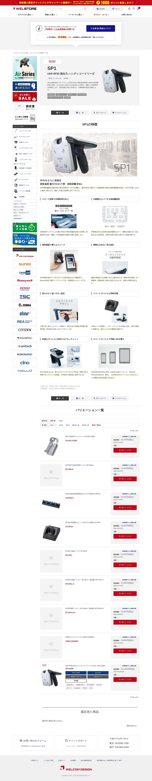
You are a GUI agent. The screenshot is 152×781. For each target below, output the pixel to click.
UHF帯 (66, 78)
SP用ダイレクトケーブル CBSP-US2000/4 (79, 637)
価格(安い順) (75, 425)
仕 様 (80, 113)
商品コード (53, 425)
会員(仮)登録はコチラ (101, 28)
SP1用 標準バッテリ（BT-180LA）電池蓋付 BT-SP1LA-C (84, 608)
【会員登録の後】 (86, 37)
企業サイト (61, 760)
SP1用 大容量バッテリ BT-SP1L (76, 551)
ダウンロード (99, 113)
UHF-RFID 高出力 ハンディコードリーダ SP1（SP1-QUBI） (85, 666)
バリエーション (119, 113)
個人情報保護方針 (86, 760)
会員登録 (100, 8)
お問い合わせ (127, 15)
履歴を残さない (132, 726)
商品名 (61, 425)
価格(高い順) (85, 425)
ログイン (116, 8)
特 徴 (60, 113)
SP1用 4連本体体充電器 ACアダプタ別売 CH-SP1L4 (82, 494)
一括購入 (60, 421)
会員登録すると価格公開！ (129, 436)
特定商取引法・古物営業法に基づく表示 (109, 760)
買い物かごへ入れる (125, 450)
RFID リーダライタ (55, 78)
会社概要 (73, 760)
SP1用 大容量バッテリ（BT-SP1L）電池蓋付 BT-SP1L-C (84, 580)
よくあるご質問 (48, 760)
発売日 (68, 425)
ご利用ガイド (34, 760)
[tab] (60, 113)
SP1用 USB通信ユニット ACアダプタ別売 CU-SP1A (83, 522)
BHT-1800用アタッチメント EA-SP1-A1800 (80, 436)
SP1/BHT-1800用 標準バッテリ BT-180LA (79, 465)
